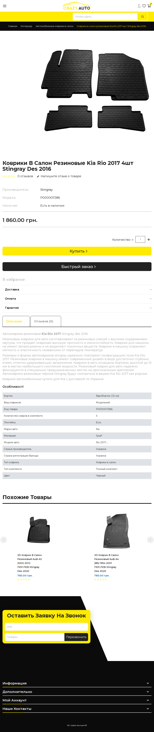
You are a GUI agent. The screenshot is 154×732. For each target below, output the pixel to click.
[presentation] (3, 539)
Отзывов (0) (44, 321)
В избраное (14, 280)
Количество (121, 240)
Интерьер (26, 26)
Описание (14, 321)
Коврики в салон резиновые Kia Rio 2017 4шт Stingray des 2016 (111, 26)
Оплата (10, 298)
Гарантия (12, 307)
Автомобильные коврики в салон (54, 26)
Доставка (12, 289)
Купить (77, 251)
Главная (12, 26)
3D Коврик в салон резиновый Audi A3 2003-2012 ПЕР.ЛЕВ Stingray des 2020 (29, 563)
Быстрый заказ (77, 266)
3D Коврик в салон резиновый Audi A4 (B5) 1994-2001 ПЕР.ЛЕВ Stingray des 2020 (106, 563)
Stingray (46, 190)
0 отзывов (25, 176)
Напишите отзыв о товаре (59, 176)
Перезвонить (76, 637)
